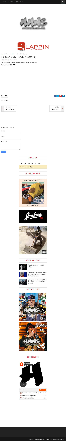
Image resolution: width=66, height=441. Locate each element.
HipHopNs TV (19, 1)
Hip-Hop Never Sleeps (28, 167)
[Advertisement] (32, 119)
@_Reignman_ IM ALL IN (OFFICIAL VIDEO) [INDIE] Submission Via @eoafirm (37, 281)
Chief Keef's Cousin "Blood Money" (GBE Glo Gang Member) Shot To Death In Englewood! (37, 274)
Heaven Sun (9, 54)
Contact (11, 1)
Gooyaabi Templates (58, 439)
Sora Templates (39, 439)
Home (4, 1)
